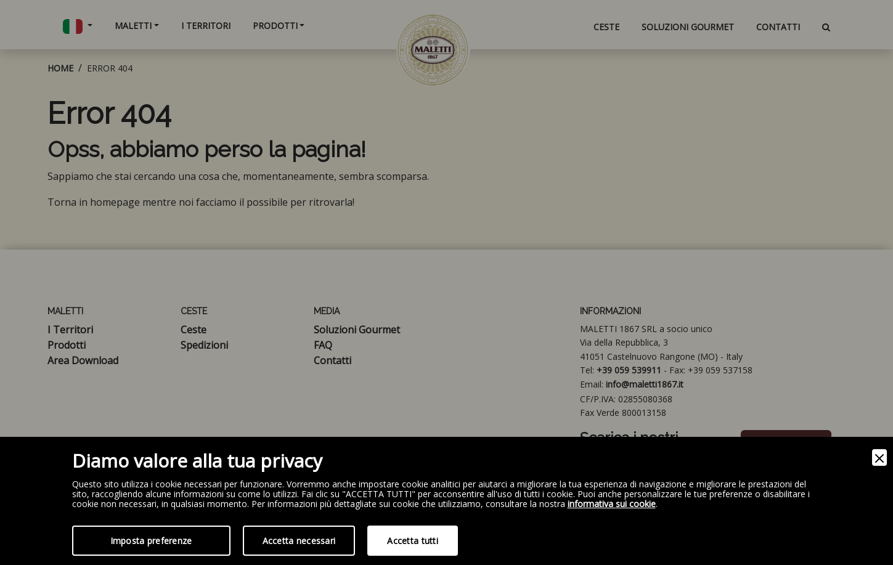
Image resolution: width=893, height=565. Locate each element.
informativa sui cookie (612, 504)
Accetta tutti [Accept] (412, 541)
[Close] (879, 457)
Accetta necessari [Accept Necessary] (299, 541)
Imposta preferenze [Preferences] (151, 541)
